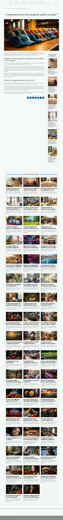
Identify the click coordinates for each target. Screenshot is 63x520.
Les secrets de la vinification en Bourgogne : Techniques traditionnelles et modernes (14, 266)
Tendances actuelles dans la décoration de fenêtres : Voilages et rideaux (52, 124)
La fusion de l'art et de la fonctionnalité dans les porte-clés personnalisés (52, 71)
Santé (32, 1)
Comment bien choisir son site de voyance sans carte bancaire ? (48, 478)
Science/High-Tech (40, 1)
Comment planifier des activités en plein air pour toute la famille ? (30, 228)
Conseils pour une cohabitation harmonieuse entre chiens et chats (48, 228)
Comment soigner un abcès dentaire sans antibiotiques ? (31, 497)
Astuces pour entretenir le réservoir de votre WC (13, 458)
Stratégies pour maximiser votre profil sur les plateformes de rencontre (13, 286)
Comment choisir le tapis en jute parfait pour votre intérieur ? (52, 107)
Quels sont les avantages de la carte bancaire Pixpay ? (31, 438)
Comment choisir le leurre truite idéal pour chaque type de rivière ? (52, 142)
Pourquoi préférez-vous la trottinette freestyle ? (30, 342)
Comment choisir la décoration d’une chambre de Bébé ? (31, 458)
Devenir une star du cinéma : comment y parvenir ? (14, 342)
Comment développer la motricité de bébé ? (48, 304)
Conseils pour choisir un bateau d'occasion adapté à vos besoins (48, 266)
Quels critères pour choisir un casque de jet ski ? (48, 458)
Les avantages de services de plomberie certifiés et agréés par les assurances (30, 286)
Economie (17, 1)
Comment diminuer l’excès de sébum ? (13, 438)
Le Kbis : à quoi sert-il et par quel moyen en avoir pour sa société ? (31, 324)
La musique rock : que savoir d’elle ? (12, 362)
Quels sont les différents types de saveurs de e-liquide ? (13, 401)
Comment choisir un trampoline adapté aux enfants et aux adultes (12, 247)
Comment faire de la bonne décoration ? (31, 381)
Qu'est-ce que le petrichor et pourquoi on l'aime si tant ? (49, 362)
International (24, 1)
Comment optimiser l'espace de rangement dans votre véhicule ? (14, 228)
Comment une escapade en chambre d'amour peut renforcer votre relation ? (52, 89)
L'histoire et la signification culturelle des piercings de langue (30, 266)
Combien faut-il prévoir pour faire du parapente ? (48, 400)
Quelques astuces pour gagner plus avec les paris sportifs (30, 420)
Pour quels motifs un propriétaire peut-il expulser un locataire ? (14, 382)
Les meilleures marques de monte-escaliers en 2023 (48, 323)
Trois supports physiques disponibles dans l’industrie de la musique (31, 401)
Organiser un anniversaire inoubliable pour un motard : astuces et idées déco (49, 247)
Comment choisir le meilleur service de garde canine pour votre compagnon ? (52, 159)
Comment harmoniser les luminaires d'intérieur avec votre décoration (13, 305)
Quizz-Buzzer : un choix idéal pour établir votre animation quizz (13, 420)
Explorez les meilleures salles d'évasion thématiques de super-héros (31, 247)
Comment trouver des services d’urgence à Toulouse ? (47, 420)
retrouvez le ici (30, 64)
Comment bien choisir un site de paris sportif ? (13, 496)
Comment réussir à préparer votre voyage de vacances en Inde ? (48, 343)
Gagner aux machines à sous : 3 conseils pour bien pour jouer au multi (48, 382)
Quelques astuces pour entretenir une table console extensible (14, 478)
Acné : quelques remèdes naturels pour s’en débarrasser (30, 478)
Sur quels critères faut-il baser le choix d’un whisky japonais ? (13, 324)
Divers (48, 1)
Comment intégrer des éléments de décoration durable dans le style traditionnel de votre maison (31, 306)
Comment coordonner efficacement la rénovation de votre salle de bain (48, 286)
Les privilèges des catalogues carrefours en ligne (30, 362)
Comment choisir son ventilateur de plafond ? (47, 438)
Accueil (5, 8)
